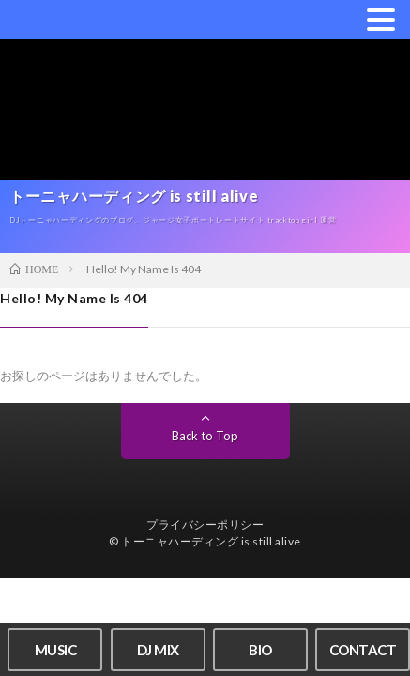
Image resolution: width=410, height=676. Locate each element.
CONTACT (363, 649)
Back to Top (205, 435)
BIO (260, 649)
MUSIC (56, 649)
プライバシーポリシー (205, 524)
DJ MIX (158, 649)
